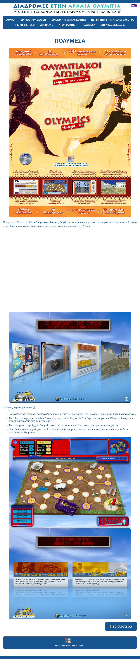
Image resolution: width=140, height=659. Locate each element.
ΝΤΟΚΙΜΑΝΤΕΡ (67, 25)
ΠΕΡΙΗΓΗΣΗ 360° (25, 25)
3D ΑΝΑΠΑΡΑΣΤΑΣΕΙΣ (33, 19)
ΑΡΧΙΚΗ (11, 19)
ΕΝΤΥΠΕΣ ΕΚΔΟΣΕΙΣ (112, 25)
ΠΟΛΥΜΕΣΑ (88, 25)
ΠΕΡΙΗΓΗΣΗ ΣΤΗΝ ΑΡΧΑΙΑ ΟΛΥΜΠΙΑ (112, 19)
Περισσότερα (121, 626)
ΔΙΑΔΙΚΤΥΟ (46, 25)
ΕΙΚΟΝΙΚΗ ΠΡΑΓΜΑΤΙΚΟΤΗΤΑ (69, 19)
